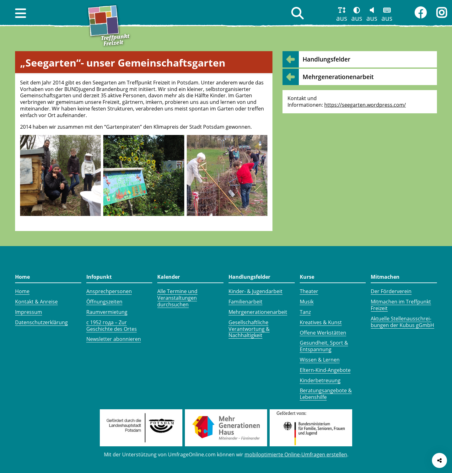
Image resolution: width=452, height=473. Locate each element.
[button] (20, 13)
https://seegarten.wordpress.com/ (365, 104)
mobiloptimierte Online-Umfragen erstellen (296, 454)
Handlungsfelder (326, 59)
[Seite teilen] (439, 460)
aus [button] (341, 18)
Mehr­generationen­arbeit (338, 77)
